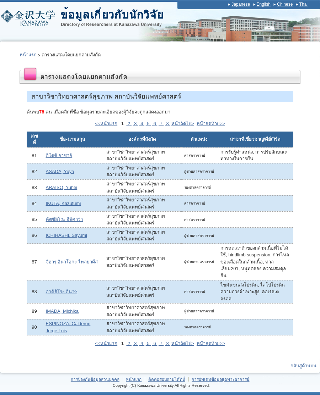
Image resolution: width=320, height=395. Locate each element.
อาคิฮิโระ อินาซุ (62, 291)
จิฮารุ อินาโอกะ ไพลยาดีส (72, 262)
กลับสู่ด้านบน (303, 365)
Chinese (285, 4)
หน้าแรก (28, 54)
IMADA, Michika (62, 311)
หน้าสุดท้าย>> (211, 123)
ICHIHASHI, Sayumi (66, 235)
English (264, 4)
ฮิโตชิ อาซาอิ (59, 155)
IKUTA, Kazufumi (63, 203)
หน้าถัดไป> (182, 123)
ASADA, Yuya (60, 171)
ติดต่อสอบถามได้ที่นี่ (166, 379)
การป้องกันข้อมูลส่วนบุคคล (95, 379)
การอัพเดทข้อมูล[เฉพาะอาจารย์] (221, 379)
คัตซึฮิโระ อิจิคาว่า (64, 219)
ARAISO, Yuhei (62, 187)
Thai (303, 4)
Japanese (240, 4)
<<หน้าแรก (106, 123)
